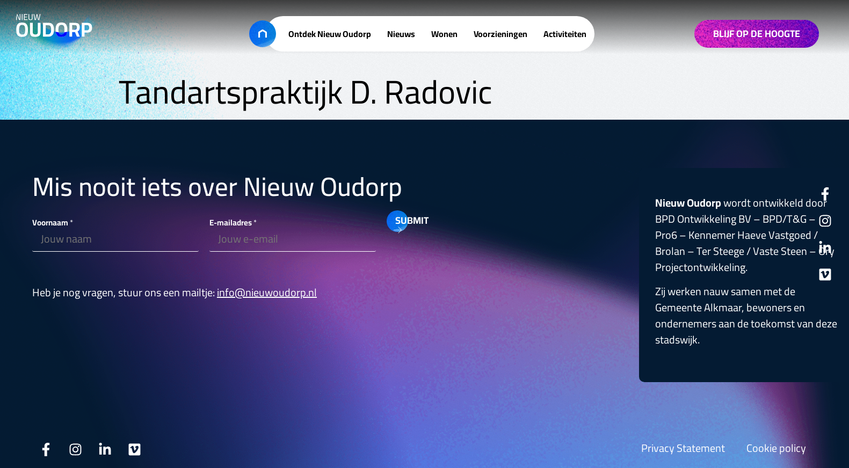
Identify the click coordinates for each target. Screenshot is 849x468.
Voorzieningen (500, 34)
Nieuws (401, 34)
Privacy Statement (683, 448)
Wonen (444, 34)
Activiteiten (564, 34)
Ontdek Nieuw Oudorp (329, 34)
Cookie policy (776, 448)
